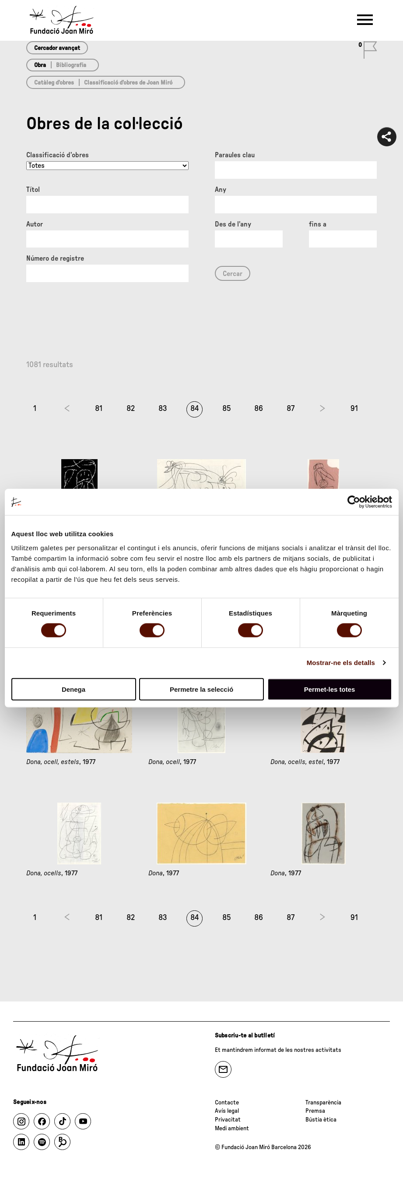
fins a (317, 224)
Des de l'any (233, 224)
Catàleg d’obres (54, 83)
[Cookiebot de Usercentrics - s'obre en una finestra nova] (353, 502)
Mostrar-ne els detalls (341, 662)
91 (354, 409)
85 (226, 409)
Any (220, 189)
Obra (40, 65)
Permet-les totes (329, 689)
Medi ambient (232, 1128)
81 (98, 409)
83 (162, 409)
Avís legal (227, 1111)
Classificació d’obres (57, 155)
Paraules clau (235, 155)
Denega (73, 689)
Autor (34, 224)
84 (194, 409)
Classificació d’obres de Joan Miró (128, 83)
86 (258, 409)
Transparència (323, 1103)
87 (290, 409)
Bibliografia (71, 65)
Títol (33, 189)
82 (130, 409)
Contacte (227, 1103)
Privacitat (228, 1120)
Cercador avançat (57, 48)
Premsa (315, 1111)
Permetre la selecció (201, 689)
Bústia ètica (320, 1120)
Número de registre (55, 258)
